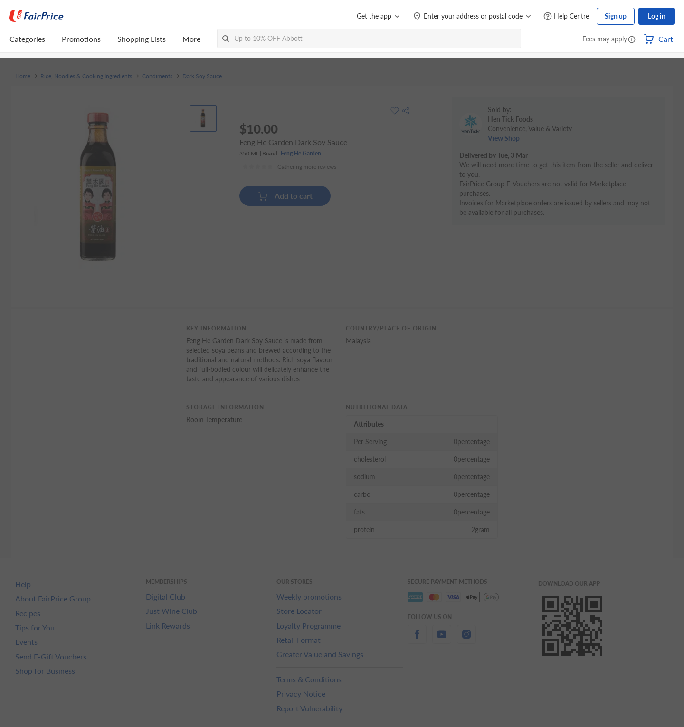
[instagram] (466, 639)
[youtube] (441, 639)
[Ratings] (289, 167)
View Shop (504, 138)
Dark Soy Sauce (202, 76)
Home (22, 76)
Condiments (157, 76)
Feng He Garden (301, 153)
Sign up (616, 16)
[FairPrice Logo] (37, 16)
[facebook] (417, 639)
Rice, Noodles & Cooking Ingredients (86, 76)
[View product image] (203, 118)
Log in (656, 16)
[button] (632, 40)
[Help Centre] (566, 16)
